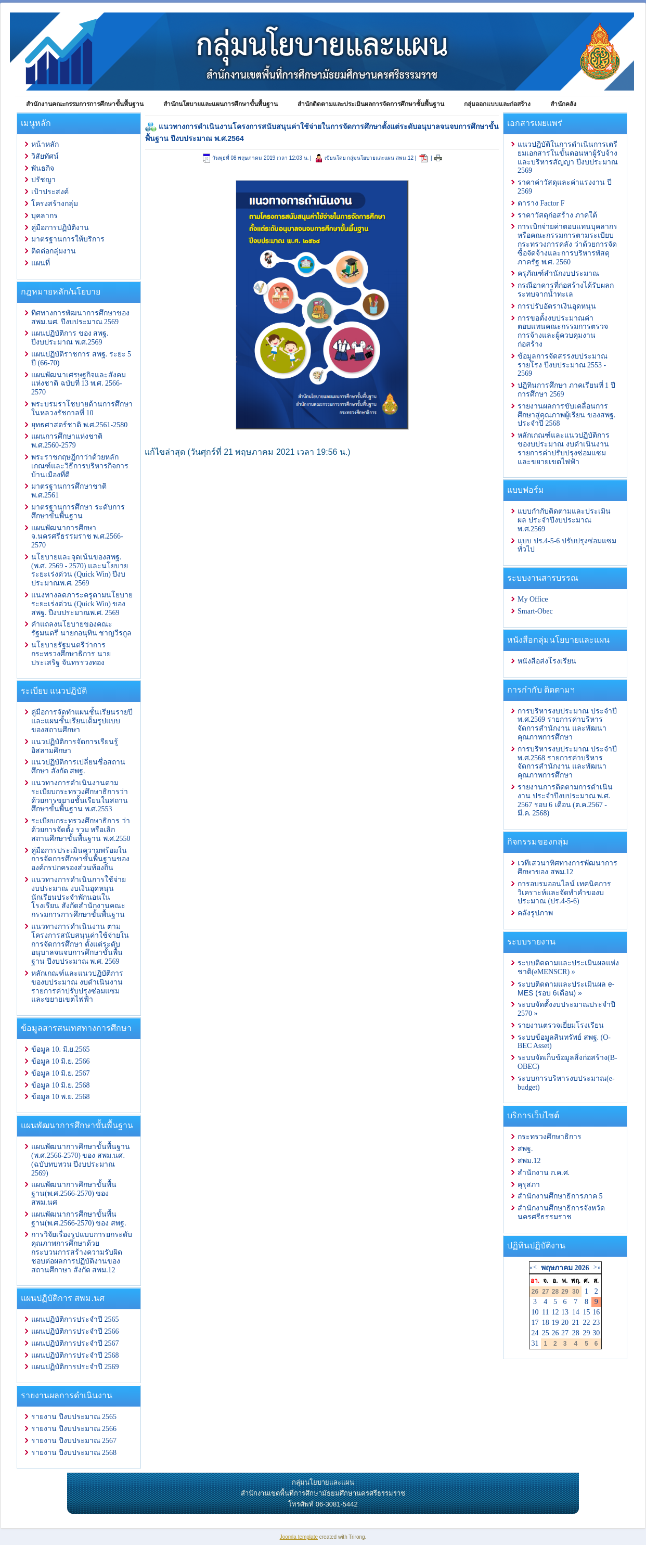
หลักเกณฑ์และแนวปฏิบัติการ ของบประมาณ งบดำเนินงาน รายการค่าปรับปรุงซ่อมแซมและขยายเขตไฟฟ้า (77, 986)
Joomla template (299, 1537)
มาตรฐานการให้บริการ (68, 239)
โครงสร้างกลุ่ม (54, 204)
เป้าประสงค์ (50, 192)
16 (596, 1312)
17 (535, 1322)
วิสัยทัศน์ (45, 156)
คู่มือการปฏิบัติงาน (60, 228)
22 (586, 1322)
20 (565, 1322)
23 (596, 1322)
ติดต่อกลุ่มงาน (53, 251)
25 (545, 1333)
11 (545, 1312)
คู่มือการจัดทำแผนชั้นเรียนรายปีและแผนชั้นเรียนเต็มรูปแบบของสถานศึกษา (82, 721)
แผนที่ (40, 263)
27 (565, 1333)
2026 (581, 1268)
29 (586, 1333)
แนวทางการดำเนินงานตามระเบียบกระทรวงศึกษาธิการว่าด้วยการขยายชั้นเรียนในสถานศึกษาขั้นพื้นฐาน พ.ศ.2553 (79, 796)
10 (535, 1312)
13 (565, 1312)
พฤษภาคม (557, 1268)
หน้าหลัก (45, 144)
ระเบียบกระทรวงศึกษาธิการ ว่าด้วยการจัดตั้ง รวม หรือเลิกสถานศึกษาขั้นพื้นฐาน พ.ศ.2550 (81, 829)
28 (575, 1333)
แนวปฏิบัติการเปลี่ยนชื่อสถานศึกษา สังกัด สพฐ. (78, 766)
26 (555, 1333)
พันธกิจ (42, 168)
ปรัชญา (43, 180)
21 (575, 1322)
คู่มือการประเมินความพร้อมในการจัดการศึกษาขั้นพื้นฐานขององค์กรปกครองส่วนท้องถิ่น (80, 859)
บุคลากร (44, 216)
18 (545, 1322)
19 (555, 1322)
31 (535, 1343)
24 (535, 1333)
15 (586, 1312)
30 (596, 1333)
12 (555, 1312)
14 (575, 1312)
